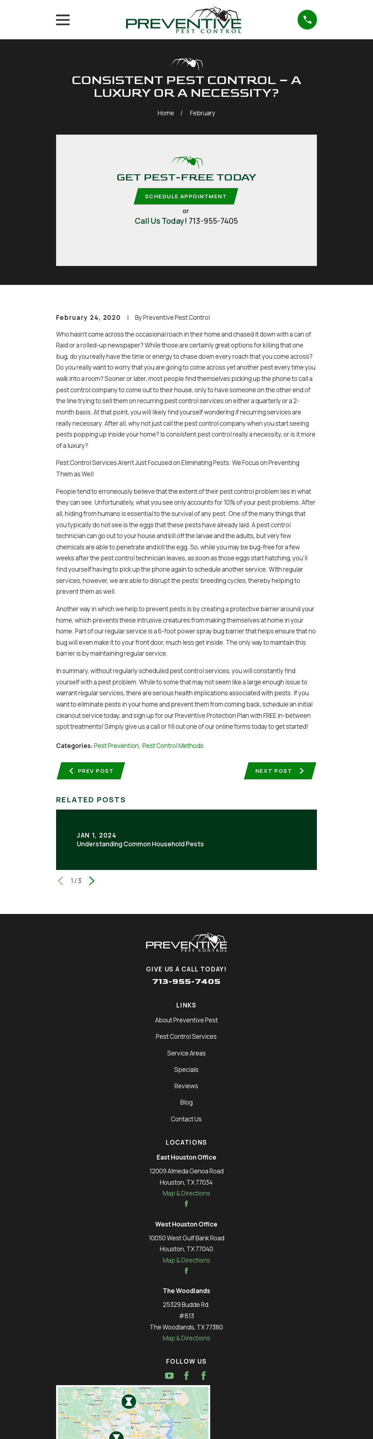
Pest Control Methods (173, 746)
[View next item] (91, 882)
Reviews (186, 1088)
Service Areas (186, 1054)
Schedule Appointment (186, 196)
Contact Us (186, 1120)
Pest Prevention (116, 746)
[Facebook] (186, 1377)
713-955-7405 (213, 221)
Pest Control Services (186, 1038)
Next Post (279, 771)
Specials (186, 1071)
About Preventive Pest (186, 1022)
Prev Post (92, 771)
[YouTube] (169, 1377)
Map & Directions (186, 1195)
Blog (186, 1104)
